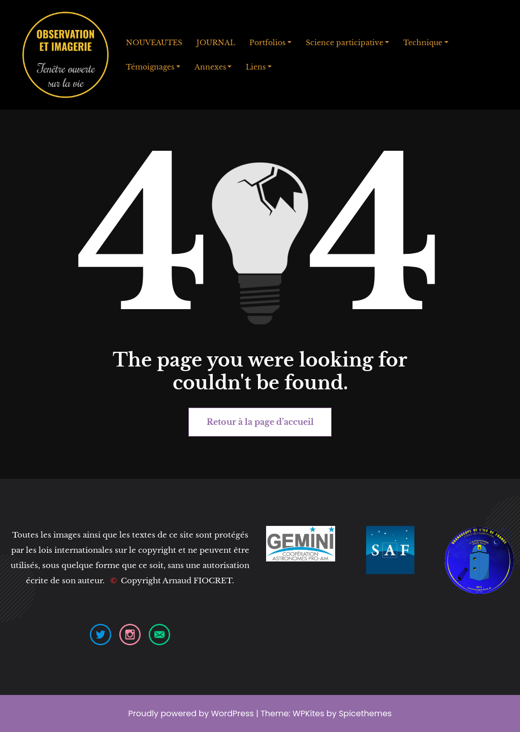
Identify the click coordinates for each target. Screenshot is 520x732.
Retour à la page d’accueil (260, 422)
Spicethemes (365, 713)
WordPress (232, 713)
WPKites (309, 713)
